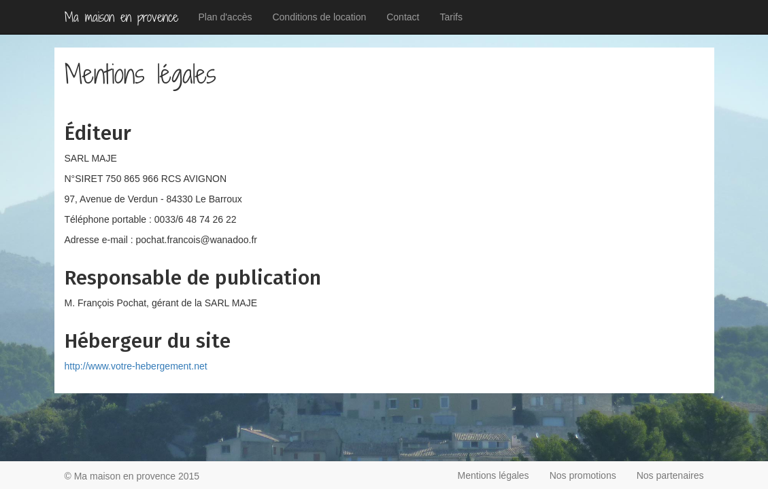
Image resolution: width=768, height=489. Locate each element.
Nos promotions (583, 475)
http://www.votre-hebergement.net (136, 366)
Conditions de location (319, 17)
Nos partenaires (670, 475)
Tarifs (450, 17)
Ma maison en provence (121, 17)
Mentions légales (493, 475)
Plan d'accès (225, 17)
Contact (402, 17)
